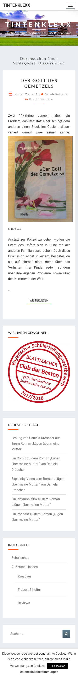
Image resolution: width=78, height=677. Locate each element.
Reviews (24, 603)
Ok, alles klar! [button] (57, 665)
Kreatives (25, 576)
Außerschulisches (24, 567)
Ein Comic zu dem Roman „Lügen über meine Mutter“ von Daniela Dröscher (35, 463)
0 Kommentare (41, 99)
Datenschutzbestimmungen (39, 672)
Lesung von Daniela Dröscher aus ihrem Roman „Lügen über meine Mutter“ (36, 443)
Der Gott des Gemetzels (39, 83)
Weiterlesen (40, 300)
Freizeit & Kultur (29, 590)
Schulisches (20, 558)
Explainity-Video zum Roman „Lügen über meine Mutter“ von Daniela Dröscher (37, 484)
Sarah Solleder (57, 94)
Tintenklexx (16, 5)
